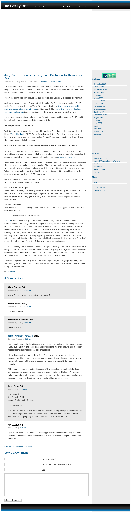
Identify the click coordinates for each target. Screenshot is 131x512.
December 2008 (100, 84)
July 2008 (97, 95)
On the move (47, 7)
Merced (37, 7)
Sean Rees (98, 167)
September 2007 (100, 115)
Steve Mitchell (99, 169)
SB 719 (7, 221)
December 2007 (100, 106)
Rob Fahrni (98, 164)
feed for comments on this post (18, 446)
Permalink (11, 272)
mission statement (66, 157)
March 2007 (98, 132)
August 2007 (99, 118)
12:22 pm (27, 290)
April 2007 (98, 129)
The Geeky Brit (15, 6)
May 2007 (97, 126)
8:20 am (28, 339)
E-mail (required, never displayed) (56, 464)
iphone (57, 7)
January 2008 (99, 103)
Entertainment (81, 7)
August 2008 (99, 92)
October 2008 (99, 87)
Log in (96, 182)
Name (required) (49, 459)
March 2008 (98, 98)
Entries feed (98, 185)
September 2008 (100, 90)
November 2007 (100, 109)
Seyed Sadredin (18, 134)
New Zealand (67, 7)
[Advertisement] (29, 40)
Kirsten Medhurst (100, 158)
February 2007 (99, 134)
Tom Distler (98, 172)
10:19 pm (27, 306)
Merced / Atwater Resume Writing (107, 161)
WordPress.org (99, 190)
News (100, 7)
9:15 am (23, 428)
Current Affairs (43, 82)
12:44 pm (27, 323)
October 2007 (99, 112)
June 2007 (98, 123)
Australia (92, 7)
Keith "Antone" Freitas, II (20, 336)
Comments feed (100, 188)
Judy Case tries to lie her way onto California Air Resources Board (43, 77)
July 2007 (97, 120)
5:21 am (24, 389)
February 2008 (99, 101)
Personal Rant (55, 82)
